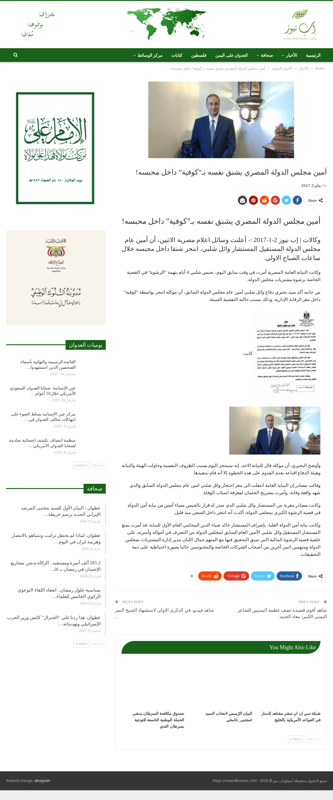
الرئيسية (313, 55)
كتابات (176, 55)
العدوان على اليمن (231, 55)
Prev (312, 739)
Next (296, 739)
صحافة (267, 55)
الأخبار (291, 55)
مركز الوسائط (150, 55)
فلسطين (198, 55)
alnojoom (42, 781)
